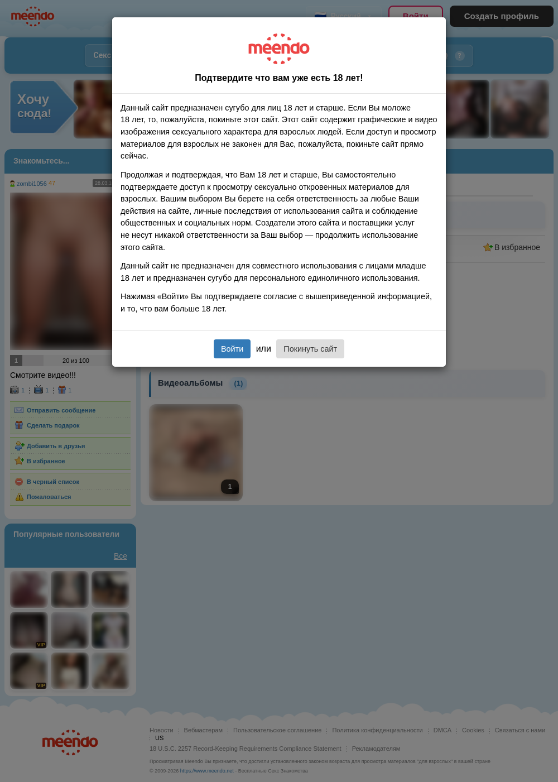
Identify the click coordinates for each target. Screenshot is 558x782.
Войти (232, 348)
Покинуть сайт (310, 348)
